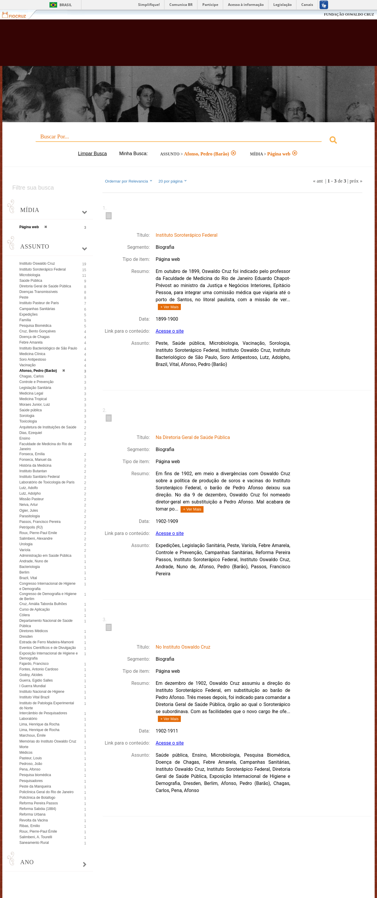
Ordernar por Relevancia (129, 181)
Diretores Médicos (33, 631)
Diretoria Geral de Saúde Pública (45, 286)
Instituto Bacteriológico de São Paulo (48, 348)
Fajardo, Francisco (34, 664)
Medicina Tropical (33, 399)
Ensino (24, 438)
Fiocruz (17, 14)
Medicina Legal (31, 393)
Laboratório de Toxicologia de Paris (47, 482)
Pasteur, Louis (30, 758)
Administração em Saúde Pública (45, 556)
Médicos (26, 752)
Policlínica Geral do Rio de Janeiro (46, 792)
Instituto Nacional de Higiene (42, 692)
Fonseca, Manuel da (35, 460)
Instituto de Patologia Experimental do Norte (46, 705)
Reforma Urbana (32, 814)
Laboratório (28, 719)
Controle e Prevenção (36, 382)
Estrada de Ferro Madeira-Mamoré (46, 642)
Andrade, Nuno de (33, 561)
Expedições (28, 314)
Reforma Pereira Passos (38, 803)
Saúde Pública (30, 281)
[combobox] (188, 141)
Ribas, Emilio (29, 826)
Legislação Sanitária (35, 388)
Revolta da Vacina (33, 820)
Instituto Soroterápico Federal (42, 269)
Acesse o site (169, 331)
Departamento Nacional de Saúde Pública (46, 623)
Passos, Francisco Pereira (40, 522)
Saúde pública (30, 410)
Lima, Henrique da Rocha (39, 724)
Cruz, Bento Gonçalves (37, 331)
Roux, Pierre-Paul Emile (38, 533)
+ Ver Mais (169, 307)
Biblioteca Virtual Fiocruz (165, 45)
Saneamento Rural (34, 843)
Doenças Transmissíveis (38, 292)
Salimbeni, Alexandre (36, 538)
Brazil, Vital (28, 578)
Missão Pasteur (31, 499)
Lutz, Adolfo (28, 488)
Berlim (24, 572)
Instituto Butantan (33, 471)
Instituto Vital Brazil (34, 697)
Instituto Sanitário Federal (39, 477)
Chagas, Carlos (31, 376)
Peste (24, 297)
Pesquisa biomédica (35, 775)
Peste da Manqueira (35, 786)
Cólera (24, 615)
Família (25, 320)
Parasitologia (29, 516)
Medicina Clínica (32, 354)
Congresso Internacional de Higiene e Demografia (47, 586)
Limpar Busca (92, 153)
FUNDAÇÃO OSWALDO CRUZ (349, 14)
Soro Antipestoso (32, 359)
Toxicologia (28, 421)
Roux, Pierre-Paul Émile (38, 831)
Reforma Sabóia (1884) (37, 809)
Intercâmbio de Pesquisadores (43, 713)
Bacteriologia (29, 567)
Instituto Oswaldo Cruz (37, 263)
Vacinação (27, 365)
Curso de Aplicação (34, 609)
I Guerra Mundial (32, 686)
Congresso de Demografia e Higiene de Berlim (48, 596)
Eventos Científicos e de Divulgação (47, 648)
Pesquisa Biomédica (35, 326)
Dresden (26, 636)
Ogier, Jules (28, 510)
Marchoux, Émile (32, 735)
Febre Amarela (31, 342)
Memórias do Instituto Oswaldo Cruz (47, 741)
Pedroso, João (30, 764)
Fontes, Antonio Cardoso (38, 669)
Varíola (24, 550)
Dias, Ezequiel (30, 433)
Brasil (65, 4)
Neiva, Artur (28, 505)
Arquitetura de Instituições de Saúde (47, 427)
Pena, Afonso (29, 769)
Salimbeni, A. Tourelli (35, 837)
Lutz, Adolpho (30, 493)
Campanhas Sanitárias (37, 309)
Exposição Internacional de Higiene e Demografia (48, 655)
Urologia (26, 544)
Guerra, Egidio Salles (36, 680)
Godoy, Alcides (31, 675)
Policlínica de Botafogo (37, 798)
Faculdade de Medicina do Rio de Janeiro (45, 446)
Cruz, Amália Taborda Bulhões (43, 604)
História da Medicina (35, 465)
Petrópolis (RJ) (31, 527)
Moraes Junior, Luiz (34, 404)
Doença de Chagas (34, 337)
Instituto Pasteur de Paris (39, 303)
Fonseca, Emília (32, 454)
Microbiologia (29, 275)
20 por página (173, 181)
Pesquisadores (31, 781)
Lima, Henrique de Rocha (39, 730)
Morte (24, 747)
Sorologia (26, 416)
